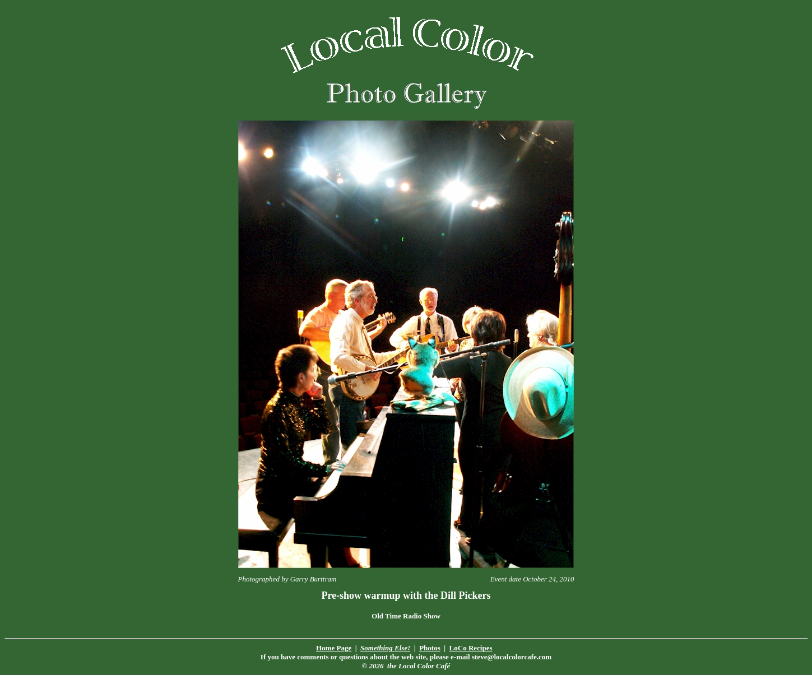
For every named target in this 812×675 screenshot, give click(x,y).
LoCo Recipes (471, 648)
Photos (429, 648)
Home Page (333, 648)
